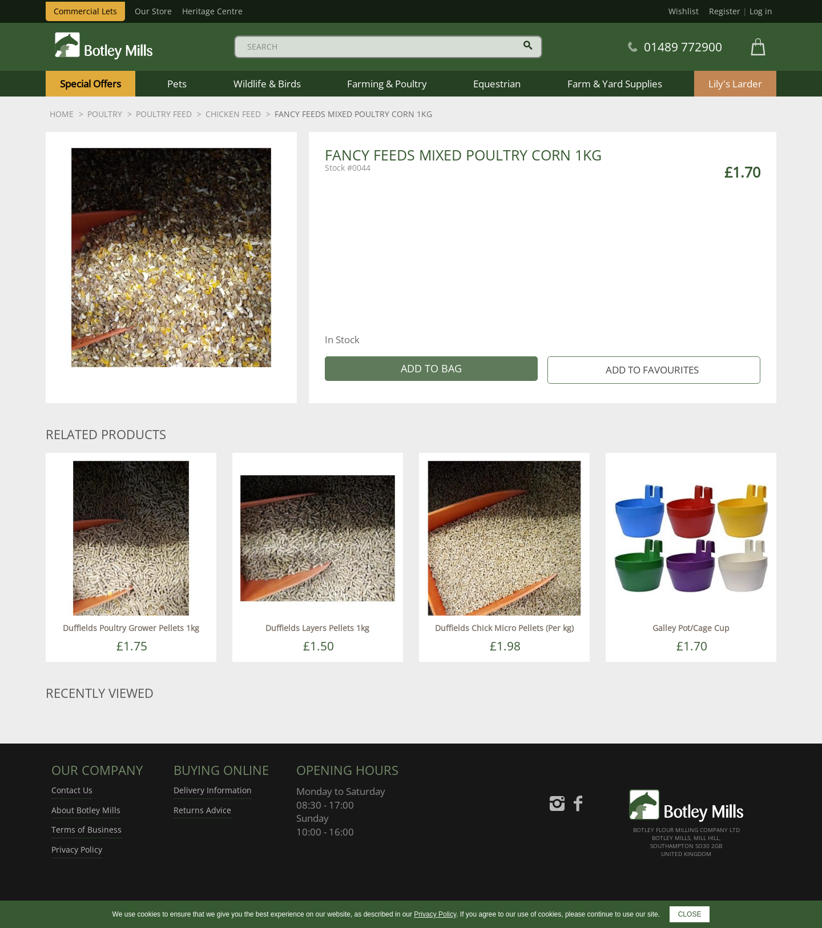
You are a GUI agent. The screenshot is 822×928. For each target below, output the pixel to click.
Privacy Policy (76, 849)
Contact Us (71, 790)
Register (724, 11)
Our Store (153, 11)
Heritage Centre (212, 11)
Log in (761, 11)
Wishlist (683, 11)
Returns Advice (202, 810)
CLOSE (690, 914)
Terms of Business (86, 829)
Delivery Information (213, 790)
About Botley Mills (85, 810)
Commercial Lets (85, 11)
